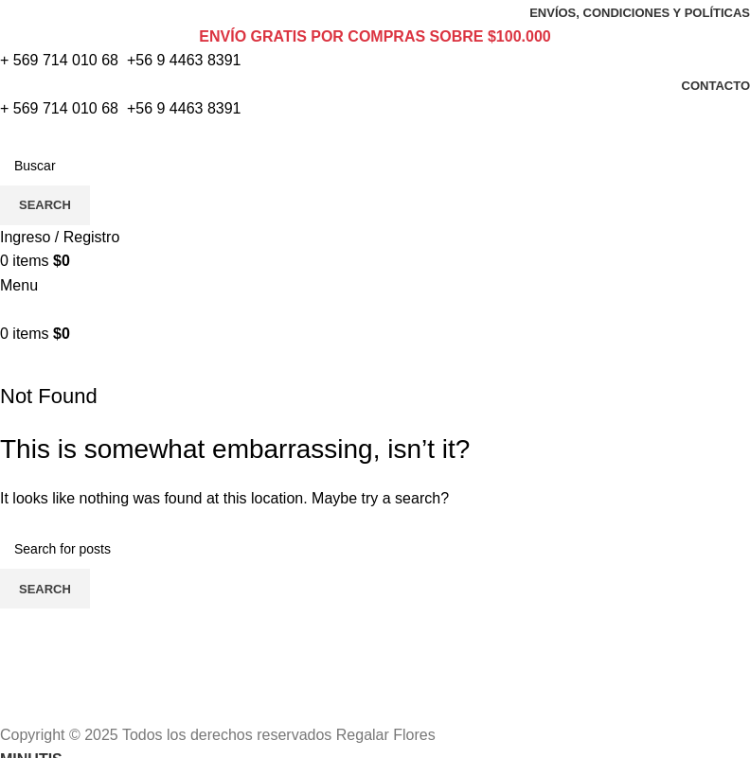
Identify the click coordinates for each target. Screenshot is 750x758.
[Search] (375, 165)
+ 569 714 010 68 (59, 60)
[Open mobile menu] (19, 285)
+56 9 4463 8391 (184, 60)
